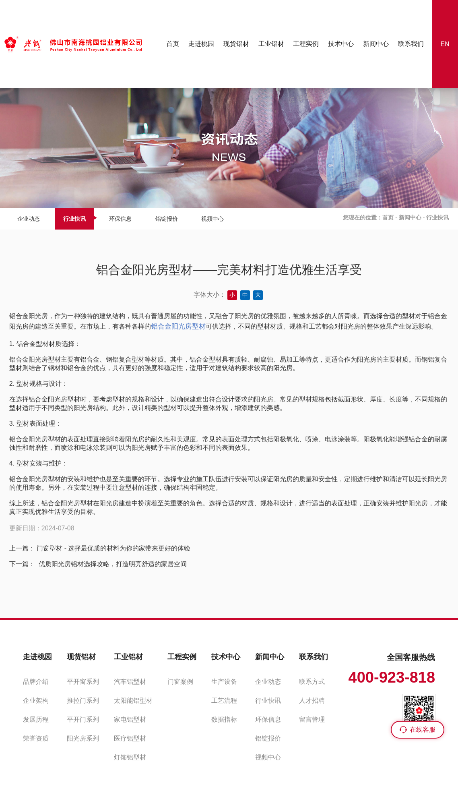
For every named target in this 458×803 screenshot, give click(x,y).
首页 (388, 217)
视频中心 (212, 218)
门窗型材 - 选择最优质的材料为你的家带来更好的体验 (113, 548)
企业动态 (28, 218)
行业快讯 (74, 218)
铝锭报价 (166, 218)
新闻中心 (410, 217)
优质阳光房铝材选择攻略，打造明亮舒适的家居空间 (111, 564)
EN (444, 44)
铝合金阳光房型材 (178, 326)
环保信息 (120, 218)
